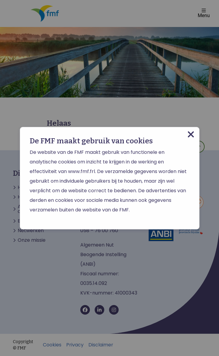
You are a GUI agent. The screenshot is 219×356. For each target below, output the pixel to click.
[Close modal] (190, 134)
